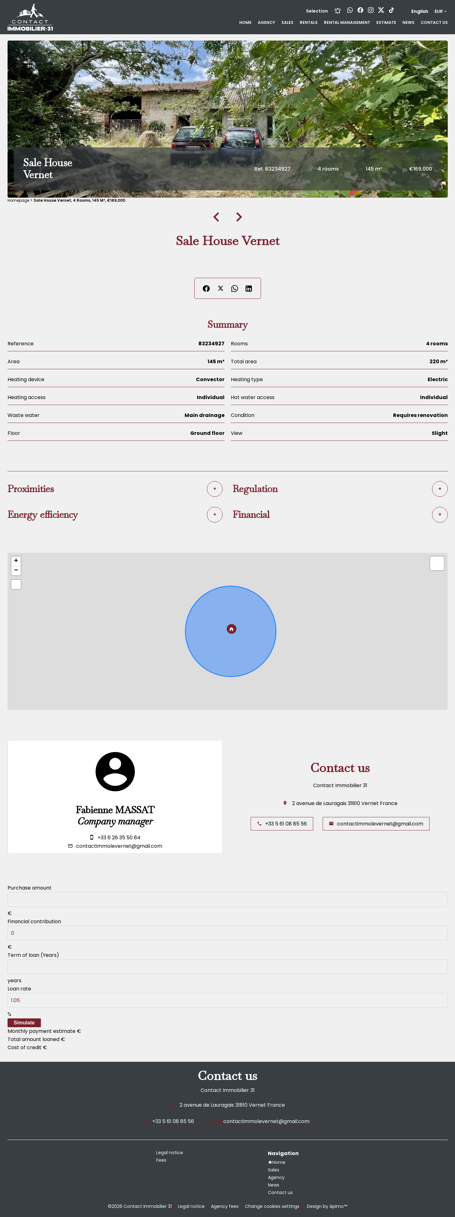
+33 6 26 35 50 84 (119, 837)
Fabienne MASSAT (115, 810)
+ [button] (16, 561)
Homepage (18, 200)
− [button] (16, 570)
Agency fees (225, 1206)
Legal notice (191, 1206)
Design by (326, 1206)
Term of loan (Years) (33, 955)
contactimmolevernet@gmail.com (119, 846)
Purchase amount (30, 887)
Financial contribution (34, 921)
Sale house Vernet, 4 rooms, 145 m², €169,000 (79, 200)
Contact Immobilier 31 (340, 785)
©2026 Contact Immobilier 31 (140, 1206)
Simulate (24, 1022)
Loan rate (19, 988)
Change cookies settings (272, 1206)
